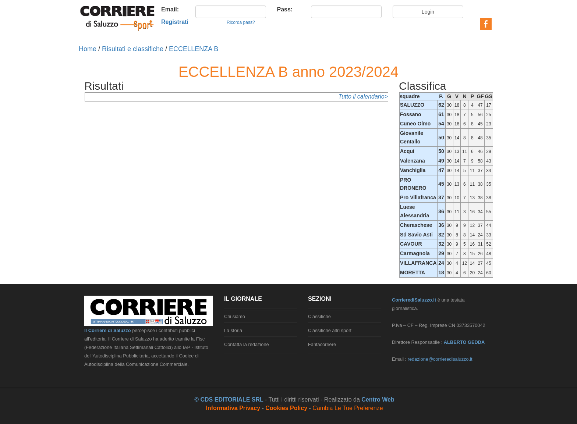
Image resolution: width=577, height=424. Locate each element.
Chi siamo (234, 316)
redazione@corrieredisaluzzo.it (440, 359)
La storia (233, 330)
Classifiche (319, 316)
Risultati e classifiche (132, 49)
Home (87, 49)
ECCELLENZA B (193, 49)
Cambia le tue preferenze (347, 408)
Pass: (285, 9)
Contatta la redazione (246, 344)
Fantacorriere (322, 344)
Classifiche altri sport (329, 330)
